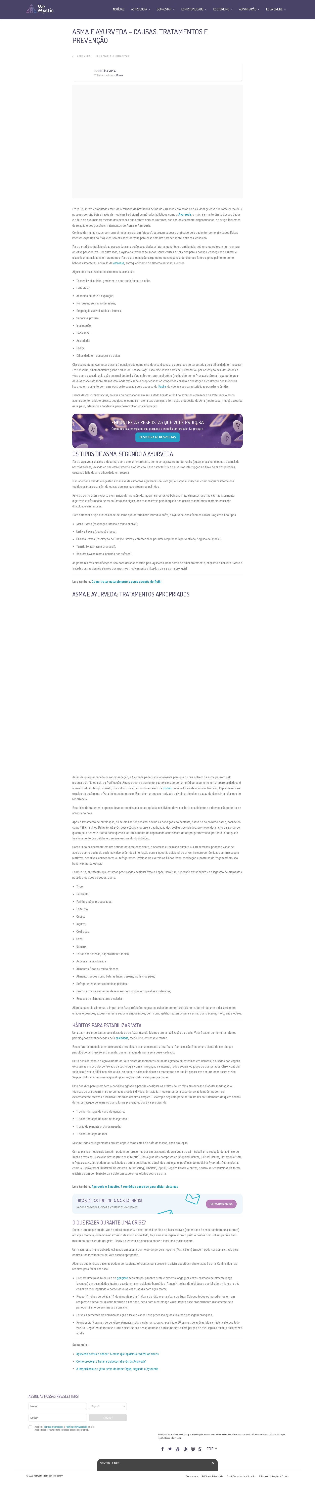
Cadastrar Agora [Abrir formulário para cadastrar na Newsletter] (221, 1204)
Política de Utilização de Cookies (274, 1476)
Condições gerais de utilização (241, 1476)
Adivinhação (247, 9)
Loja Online (274, 9)
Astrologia (139, 9)
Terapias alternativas (113, 56)
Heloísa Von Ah (107, 71)
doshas (167, 788)
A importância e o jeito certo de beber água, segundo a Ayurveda (117, 1369)
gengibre (122, 1278)
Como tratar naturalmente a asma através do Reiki (126, 582)
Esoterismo (221, 9)
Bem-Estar (164, 9)
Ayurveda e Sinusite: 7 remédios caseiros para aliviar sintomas (135, 1187)
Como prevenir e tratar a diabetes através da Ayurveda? (111, 1361)
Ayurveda (84, 56)
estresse (118, 263)
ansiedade (122, 1038)
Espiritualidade (192, 9)
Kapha (162, 386)
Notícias (118, 9)
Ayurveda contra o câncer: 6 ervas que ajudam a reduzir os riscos (117, 1354)
